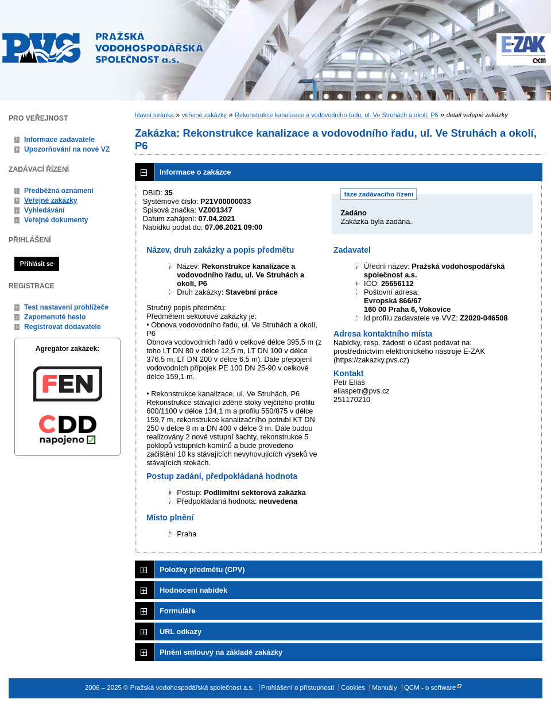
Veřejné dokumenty (56, 220)
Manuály (384, 687)
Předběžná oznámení (59, 191)
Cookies (353, 687)
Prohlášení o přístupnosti (297, 687)
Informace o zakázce (195, 172)
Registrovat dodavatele (62, 327)
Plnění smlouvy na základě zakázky (221, 652)
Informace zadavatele (59, 140)
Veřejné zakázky (50, 200)
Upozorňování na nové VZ (67, 149)
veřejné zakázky (204, 114)
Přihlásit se (36, 263)
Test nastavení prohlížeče (66, 307)
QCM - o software (430, 687)
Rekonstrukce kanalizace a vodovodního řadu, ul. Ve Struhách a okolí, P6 (336, 114)
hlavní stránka (154, 114)
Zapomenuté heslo (55, 317)
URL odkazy (180, 631)
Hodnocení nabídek (193, 590)
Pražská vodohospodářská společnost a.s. (102, 47)
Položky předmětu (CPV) (202, 569)
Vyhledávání (44, 210)
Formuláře (178, 610)
